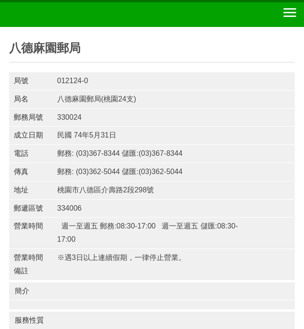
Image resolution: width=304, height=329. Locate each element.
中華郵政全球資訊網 (57, 14)
